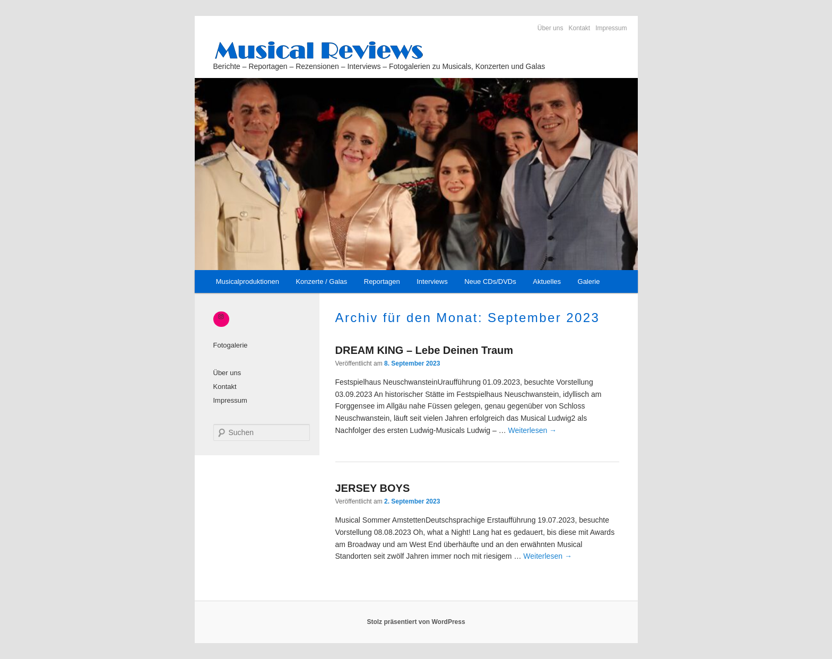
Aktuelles (547, 281)
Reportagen (382, 281)
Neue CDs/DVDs (490, 281)
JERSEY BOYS (372, 488)
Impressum (611, 28)
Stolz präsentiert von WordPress (416, 622)
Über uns (551, 28)
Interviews (432, 281)
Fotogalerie (230, 345)
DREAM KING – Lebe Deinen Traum (424, 350)
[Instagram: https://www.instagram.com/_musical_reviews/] (221, 316)
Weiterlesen (532, 430)
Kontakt (579, 28)
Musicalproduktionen (247, 281)
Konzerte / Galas (321, 281)
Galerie (589, 281)
